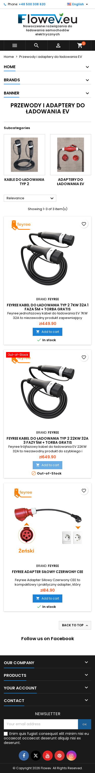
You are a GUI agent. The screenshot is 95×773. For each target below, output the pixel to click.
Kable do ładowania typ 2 (24, 182)
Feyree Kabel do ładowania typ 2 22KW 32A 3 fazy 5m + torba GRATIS (47, 440)
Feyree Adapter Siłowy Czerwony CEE (47, 571)
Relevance (31, 198)
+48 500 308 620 (32, 4)
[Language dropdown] (78, 4)
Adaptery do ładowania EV (70, 182)
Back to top (75, 625)
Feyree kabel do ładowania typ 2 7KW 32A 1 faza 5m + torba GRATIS (47, 307)
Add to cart (47, 332)
